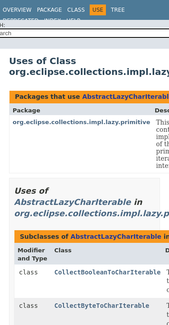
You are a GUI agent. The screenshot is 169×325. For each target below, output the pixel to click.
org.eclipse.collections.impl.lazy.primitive (81, 122)
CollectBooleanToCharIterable (108, 272)
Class (76, 10)
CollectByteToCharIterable (102, 305)
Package (49, 10)
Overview (17, 10)
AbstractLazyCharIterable (72, 202)
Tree (118, 10)
